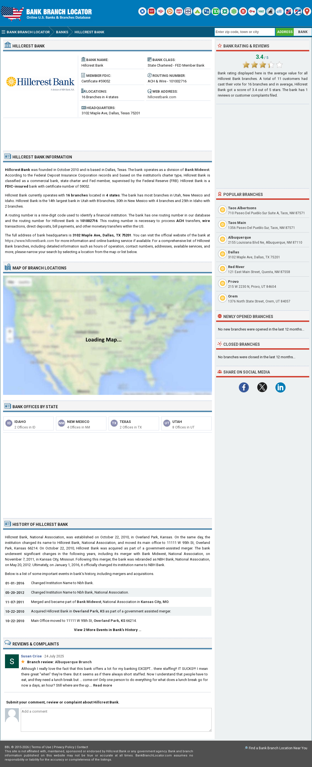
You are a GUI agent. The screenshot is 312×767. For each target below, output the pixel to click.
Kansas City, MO (154, 602)
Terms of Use (41, 747)
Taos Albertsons (242, 208)
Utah (177, 422)
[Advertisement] (107, 132)
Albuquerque (239, 237)
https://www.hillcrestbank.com (29, 241)
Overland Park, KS (88, 611)
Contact (82, 747)
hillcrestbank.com (162, 97)
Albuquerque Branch (73, 662)
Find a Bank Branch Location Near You (278, 748)
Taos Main (237, 223)
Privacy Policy (64, 747)
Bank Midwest (197, 170)
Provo (233, 281)
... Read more (100, 685)
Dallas (233, 252)
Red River (236, 267)
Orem (233, 296)
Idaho (20, 422)
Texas (125, 422)
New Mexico (78, 422)
